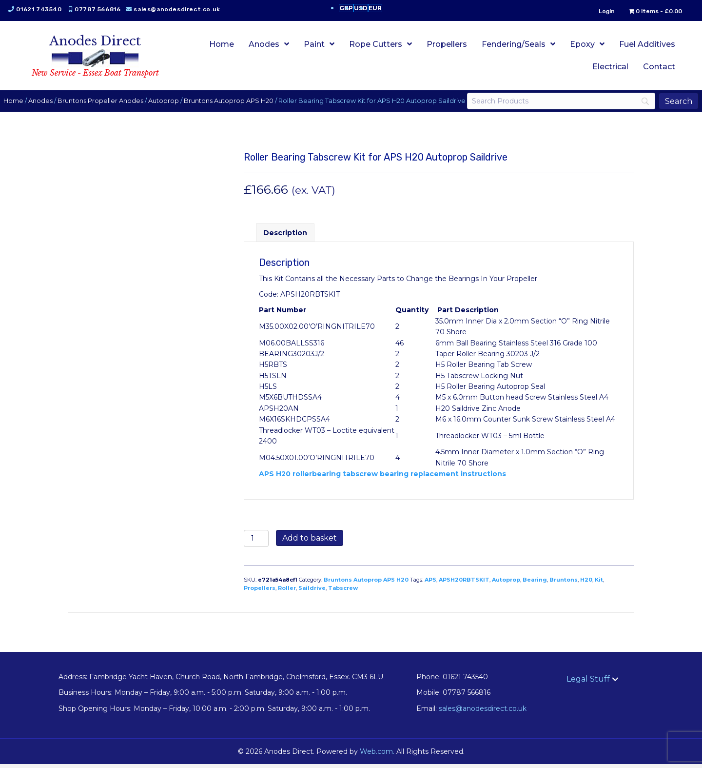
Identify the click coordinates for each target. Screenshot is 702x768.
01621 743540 (45, 9)
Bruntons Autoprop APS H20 (235, 97)
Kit (599, 583)
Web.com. (377, 754)
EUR (375, 8)
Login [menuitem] (600, 11)
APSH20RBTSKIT (464, 583)
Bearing (535, 583)
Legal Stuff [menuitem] (588, 682)
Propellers (259, 591)
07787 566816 (104, 9)
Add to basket (309, 541)
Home (20, 97)
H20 (586, 583)
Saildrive (312, 591)
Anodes (47, 97)
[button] (615, 682)
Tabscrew (343, 591)
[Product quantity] (256, 541)
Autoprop (170, 97)
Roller (287, 591)
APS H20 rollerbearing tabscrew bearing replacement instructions (382, 477)
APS (430, 583)
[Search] (557, 103)
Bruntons (563, 583)
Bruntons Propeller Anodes (107, 97)
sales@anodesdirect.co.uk (183, 9)
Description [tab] (285, 236)
